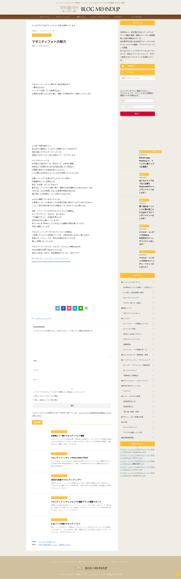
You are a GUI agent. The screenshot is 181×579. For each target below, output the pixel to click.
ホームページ (44, 17)
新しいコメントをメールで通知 (46, 396)
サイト (35, 380)
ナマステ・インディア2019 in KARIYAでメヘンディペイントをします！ (146, 238)
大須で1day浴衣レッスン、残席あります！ (55, 545)
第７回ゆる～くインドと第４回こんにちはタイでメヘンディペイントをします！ (146, 212)
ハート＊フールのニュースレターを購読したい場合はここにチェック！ (72, 390)
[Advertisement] (72, 64)
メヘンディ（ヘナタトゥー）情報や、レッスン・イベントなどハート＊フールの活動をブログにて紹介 (90, 574)
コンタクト (118, 17)
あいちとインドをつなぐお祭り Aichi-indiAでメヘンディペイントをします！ (146, 187)
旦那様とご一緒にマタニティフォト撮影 (67, 436)
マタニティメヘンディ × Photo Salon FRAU (69, 458)
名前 (35, 361)
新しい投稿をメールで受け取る (46, 400)
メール (36, 370)
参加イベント (81, 17)
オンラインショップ (63, 17)
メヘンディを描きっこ (47, 542)
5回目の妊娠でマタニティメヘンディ (66, 480)
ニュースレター (136, 17)
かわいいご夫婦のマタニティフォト (66, 524)
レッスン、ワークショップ (100, 17)
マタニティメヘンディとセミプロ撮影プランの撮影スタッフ (76, 502)
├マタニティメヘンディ (43, 318)
